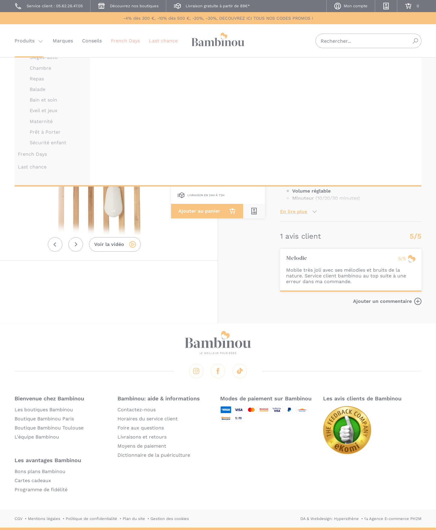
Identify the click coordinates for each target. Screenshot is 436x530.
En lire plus (293, 211)
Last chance (163, 41)
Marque (326, 128)
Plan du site (134, 518)
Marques (63, 41)
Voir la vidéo (109, 244)
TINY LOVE (290, 66)
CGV (18, 518)
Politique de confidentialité (91, 518)
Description (294, 128)
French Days (125, 41)
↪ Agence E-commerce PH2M (392, 518)
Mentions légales (44, 518)
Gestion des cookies (169, 518)
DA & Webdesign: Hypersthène (329, 518)
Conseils (92, 41)
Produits (25, 41)
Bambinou (218, 40)
